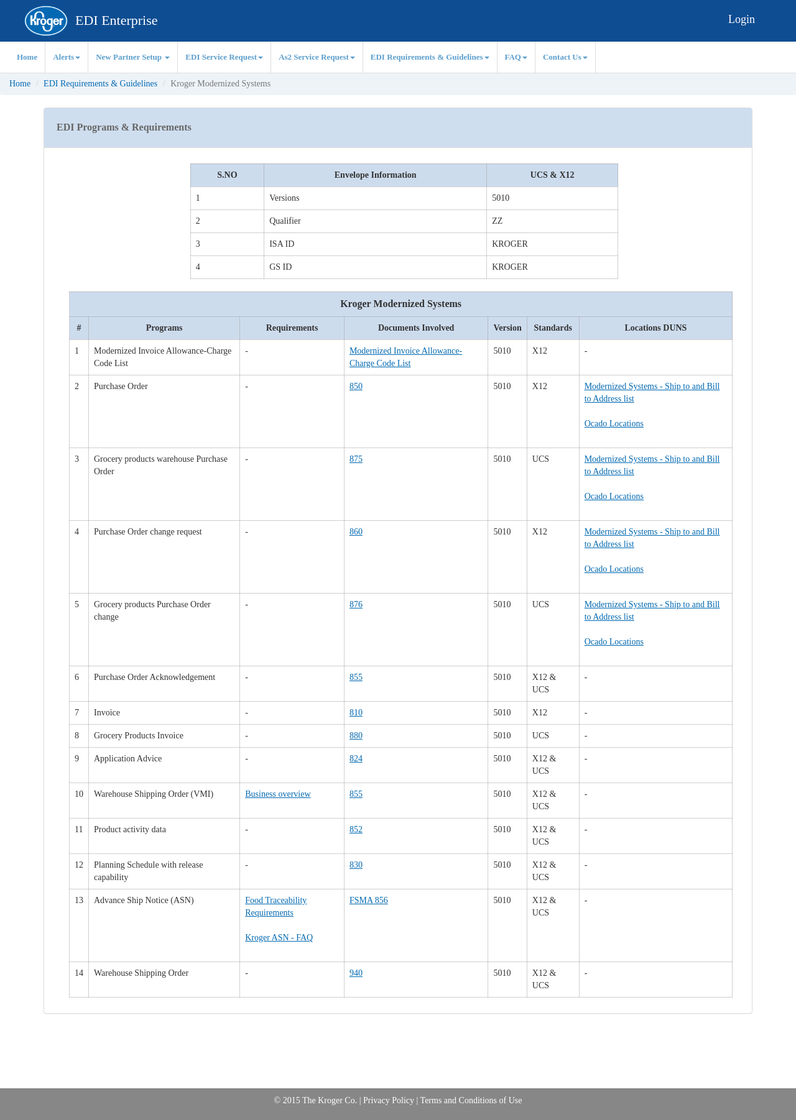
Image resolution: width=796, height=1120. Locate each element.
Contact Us (565, 57)
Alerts (66, 57)
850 (356, 386)
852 (356, 829)
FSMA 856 (368, 900)
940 (356, 973)
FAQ (516, 57)
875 (356, 459)
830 (356, 865)
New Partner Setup (133, 57)
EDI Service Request (224, 57)
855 (356, 677)
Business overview (277, 794)
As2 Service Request (317, 57)
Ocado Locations (614, 423)
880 (356, 735)
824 (356, 758)
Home (27, 57)
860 (356, 531)
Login (741, 19)
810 (356, 712)
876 (356, 604)
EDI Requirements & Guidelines (430, 57)
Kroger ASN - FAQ (279, 937)
